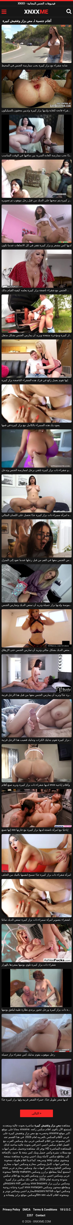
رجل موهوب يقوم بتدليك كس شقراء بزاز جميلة (28, 1054)
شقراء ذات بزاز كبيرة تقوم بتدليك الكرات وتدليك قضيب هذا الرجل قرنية (37, 739)
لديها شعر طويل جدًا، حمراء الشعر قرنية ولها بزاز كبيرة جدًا (35, 1099)
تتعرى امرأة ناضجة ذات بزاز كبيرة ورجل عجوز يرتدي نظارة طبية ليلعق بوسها (37, 1009)
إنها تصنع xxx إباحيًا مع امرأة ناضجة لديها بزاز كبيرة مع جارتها (35, 829)
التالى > (36, 1113)
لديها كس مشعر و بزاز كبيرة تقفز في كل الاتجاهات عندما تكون (36, 245)
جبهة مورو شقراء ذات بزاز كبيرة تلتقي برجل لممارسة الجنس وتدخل (37, 470)
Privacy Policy (11, 1209)
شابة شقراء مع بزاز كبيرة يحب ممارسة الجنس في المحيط (35, 65)
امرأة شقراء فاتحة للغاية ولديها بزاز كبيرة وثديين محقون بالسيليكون (37, 110)
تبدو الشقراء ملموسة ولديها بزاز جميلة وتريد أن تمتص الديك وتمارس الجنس (37, 605)
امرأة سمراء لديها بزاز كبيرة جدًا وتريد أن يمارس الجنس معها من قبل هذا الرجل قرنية (37, 694)
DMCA (26, 1209)
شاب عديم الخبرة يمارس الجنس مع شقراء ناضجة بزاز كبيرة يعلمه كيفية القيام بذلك (37, 290)
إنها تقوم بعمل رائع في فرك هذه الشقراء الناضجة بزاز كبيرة (35, 380)
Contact (40, 1215)
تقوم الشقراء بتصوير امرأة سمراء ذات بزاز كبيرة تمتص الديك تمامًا (37, 919)
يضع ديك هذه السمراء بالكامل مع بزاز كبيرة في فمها (31, 425)
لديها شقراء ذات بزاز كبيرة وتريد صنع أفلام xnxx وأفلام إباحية (36, 784)
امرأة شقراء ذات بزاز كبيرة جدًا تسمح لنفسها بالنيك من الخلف (36, 874)
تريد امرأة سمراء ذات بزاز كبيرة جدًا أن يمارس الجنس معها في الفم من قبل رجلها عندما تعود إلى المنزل (37, 560)
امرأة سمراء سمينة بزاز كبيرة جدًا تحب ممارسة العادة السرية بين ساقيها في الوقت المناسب (37, 155)
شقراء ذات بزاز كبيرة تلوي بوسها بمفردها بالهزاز (29, 964)
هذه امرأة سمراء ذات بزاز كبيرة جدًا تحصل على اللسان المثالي (37, 515)
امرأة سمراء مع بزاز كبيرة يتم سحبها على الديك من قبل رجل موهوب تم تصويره (37, 200)
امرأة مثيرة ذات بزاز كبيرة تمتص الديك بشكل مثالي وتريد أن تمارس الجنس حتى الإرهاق (37, 649)
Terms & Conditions (45, 1209)
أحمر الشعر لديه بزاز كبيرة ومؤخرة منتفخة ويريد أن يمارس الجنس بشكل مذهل (37, 335)
